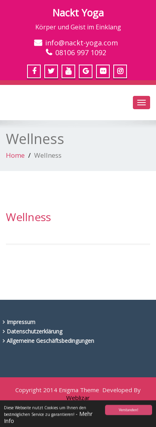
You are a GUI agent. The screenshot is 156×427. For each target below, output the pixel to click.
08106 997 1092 (80, 52)
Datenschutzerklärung (34, 331)
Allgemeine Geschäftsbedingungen (50, 340)
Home (15, 155)
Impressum (21, 322)
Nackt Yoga (78, 12)
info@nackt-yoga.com (81, 42)
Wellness (28, 216)
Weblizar (78, 398)
